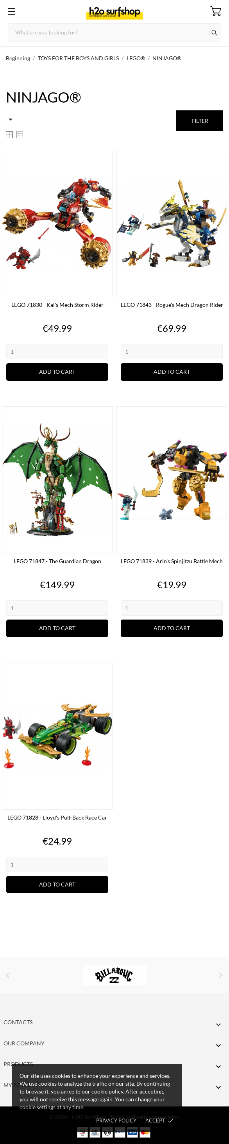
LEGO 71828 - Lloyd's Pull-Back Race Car (57, 817)
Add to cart (57, 371)
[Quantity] (57, 351)
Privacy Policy (116, 1120)
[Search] (114, 32)
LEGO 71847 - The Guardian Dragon (57, 561)
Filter (199, 120)
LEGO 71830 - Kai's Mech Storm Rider (57, 304)
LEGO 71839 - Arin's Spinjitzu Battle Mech (172, 561)
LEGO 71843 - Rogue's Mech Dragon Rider (172, 304)
